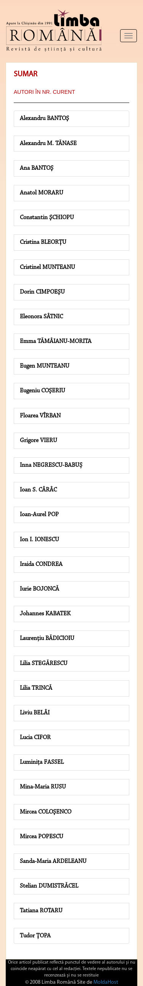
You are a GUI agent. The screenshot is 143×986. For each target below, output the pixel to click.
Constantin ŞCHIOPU (47, 218)
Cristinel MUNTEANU (47, 267)
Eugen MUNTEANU (44, 366)
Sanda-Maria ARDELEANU (53, 861)
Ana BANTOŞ (36, 168)
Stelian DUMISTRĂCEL (49, 886)
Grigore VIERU (38, 441)
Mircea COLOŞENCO (45, 812)
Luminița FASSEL (42, 762)
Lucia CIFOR (35, 738)
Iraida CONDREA (41, 564)
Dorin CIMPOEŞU (42, 292)
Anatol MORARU (41, 193)
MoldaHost (105, 982)
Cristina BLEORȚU (43, 242)
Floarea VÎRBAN (40, 416)
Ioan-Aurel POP (39, 515)
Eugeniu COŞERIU (42, 391)
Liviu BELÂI (35, 713)
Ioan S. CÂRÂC (38, 490)
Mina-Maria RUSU (43, 787)
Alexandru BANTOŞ (44, 118)
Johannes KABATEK (45, 614)
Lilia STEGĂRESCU (43, 663)
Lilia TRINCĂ (36, 688)
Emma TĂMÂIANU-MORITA (56, 341)
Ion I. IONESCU (39, 540)
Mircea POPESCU (41, 837)
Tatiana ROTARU (41, 911)
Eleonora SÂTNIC (41, 317)
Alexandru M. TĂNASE (48, 144)
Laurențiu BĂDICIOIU (47, 638)
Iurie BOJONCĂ (39, 589)
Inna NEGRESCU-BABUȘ (51, 465)
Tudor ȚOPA (35, 936)
